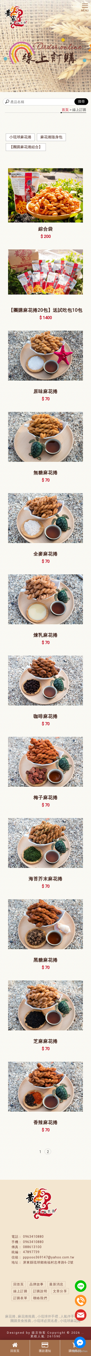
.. (83, 1332)
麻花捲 (10, 1316)
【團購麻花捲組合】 (25, 147)
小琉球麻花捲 (20, 137)
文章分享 (60, 1291)
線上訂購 (20, 1291)
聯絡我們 (40, 1298)
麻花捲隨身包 (51, 137)
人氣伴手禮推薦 (72, 1316)
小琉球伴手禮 (47, 1316)
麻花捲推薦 (27, 1316)
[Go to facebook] (80, 1342)
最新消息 (56, 1284)
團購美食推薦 (20, 1321)
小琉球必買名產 (45, 1321)
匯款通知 (45, 1347)
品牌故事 (36, 1284)
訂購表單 (20, 1298)
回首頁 (15, 1347)
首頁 (65, 110)
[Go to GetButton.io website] (80, 1351)
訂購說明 (40, 1291)
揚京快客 (39, 1332)
